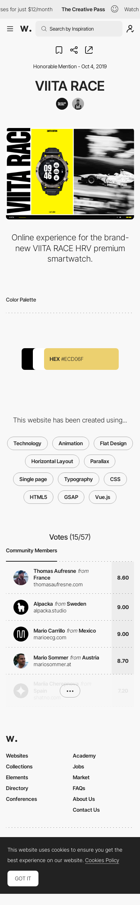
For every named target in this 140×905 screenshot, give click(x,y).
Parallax (99, 461)
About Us (84, 799)
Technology (27, 443)
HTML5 (38, 497)
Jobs (78, 766)
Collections (19, 766)
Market (81, 777)
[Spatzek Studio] (62, 104)
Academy (84, 755)
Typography (78, 479)
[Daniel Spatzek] (78, 104)
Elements (17, 777)
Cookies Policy (102, 860)
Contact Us (86, 809)
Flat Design (113, 443)
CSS (115, 479)
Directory (17, 788)
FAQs (79, 788)
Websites (17, 755)
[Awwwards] (25, 29)
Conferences (21, 799)
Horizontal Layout (52, 461)
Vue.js (102, 497)
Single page (33, 479)
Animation (71, 443)
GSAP (71, 497)
